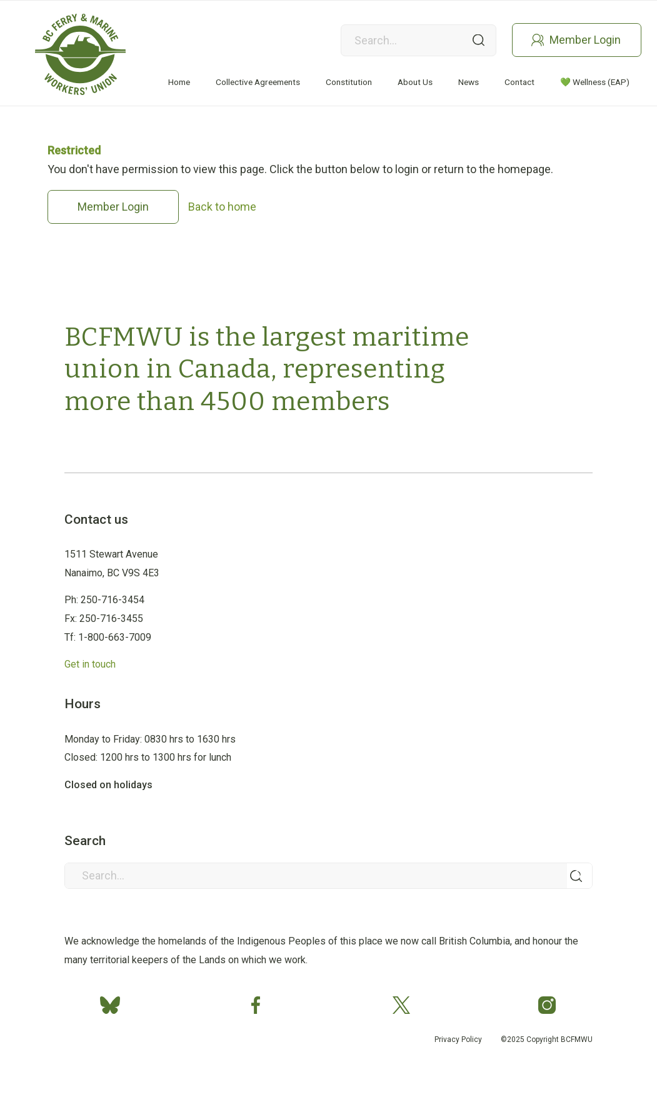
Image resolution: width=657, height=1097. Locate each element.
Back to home (222, 206)
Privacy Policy (458, 1039)
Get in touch (90, 664)
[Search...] (328, 875)
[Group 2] (80, 54)
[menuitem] (178, 82)
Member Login (585, 39)
